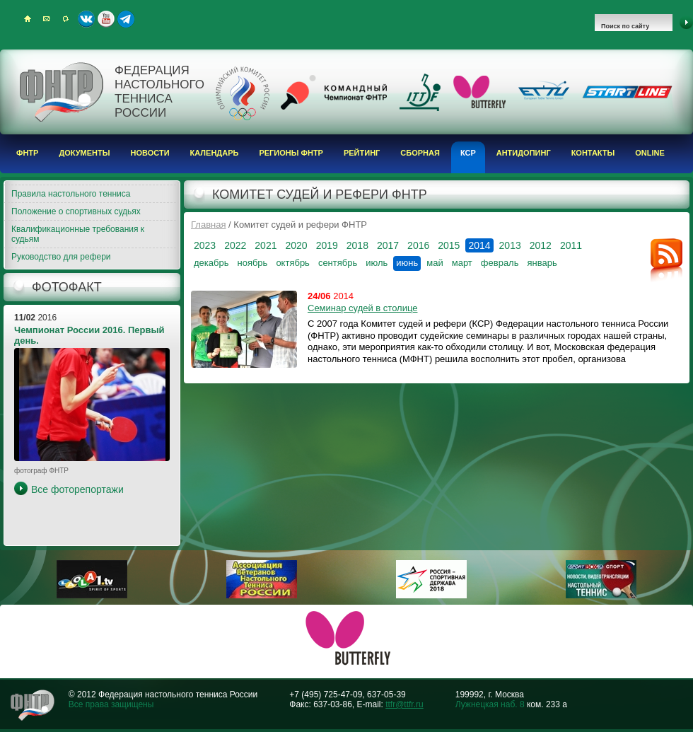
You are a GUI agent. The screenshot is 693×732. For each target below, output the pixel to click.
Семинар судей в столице (362, 308)
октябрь (293, 262)
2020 (296, 245)
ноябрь (252, 262)
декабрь (211, 262)
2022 (235, 245)
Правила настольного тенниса (70, 194)
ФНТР (27, 153)
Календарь (214, 153)
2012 (541, 245)
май (434, 262)
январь (542, 262)
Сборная (420, 153)
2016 (418, 245)
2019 (327, 245)
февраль (500, 262)
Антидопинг (523, 153)
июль (377, 262)
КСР (468, 153)
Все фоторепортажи (77, 489)
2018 (357, 245)
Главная (208, 224)
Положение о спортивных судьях (76, 211)
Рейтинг (362, 153)
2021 (265, 245)
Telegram (125, 19)
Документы (84, 153)
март (462, 262)
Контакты (593, 153)
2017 (388, 245)
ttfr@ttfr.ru (404, 704)
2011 (571, 245)
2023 (205, 245)
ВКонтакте (86, 19)
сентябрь (337, 262)
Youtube (106, 19)
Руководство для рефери (61, 257)
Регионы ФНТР (291, 153)
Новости (150, 153)
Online (650, 153)
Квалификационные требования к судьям (77, 234)
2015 (449, 245)
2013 (510, 245)
